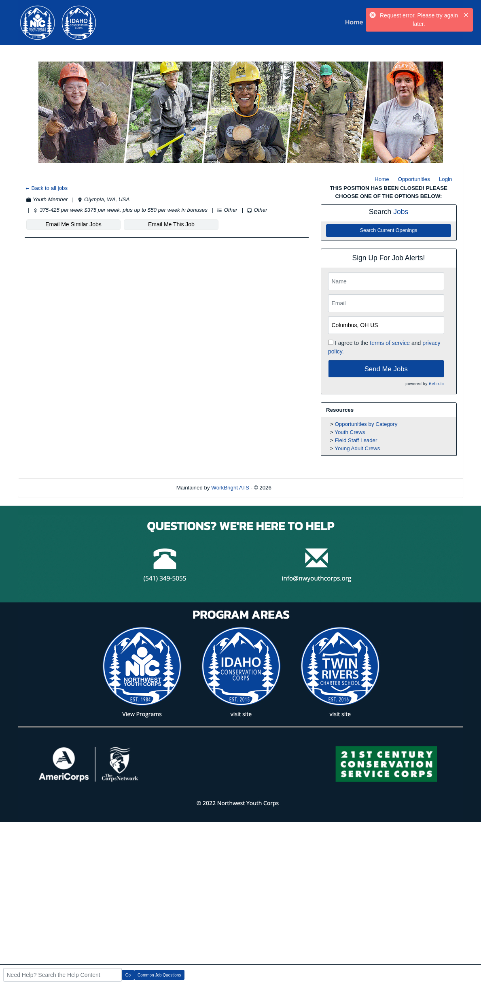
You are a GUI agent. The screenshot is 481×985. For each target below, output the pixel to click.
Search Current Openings (388, 230)
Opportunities (414, 179)
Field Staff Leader (356, 440)
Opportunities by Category (366, 424)
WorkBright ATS (230, 488)
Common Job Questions (159, 975)
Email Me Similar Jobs (73, 224)
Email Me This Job (171, 224)
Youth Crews (350, 432)
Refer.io (436, 384)
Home (382, 179)
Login (445, 179)
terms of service (390, 343)
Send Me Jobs (386, 369)
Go (128, 975)
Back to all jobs (46, 188)
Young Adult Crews (357, 448)
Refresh (295, 488)
